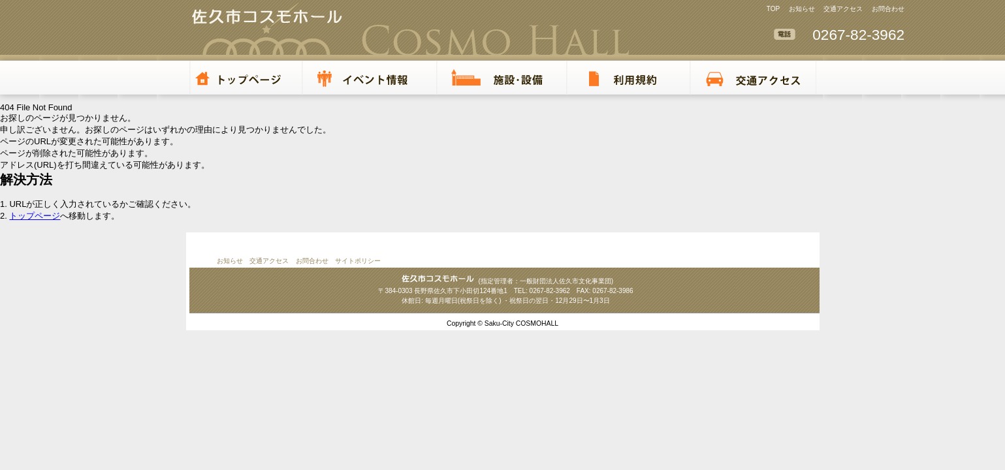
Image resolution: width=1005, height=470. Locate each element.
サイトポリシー (358, 260)
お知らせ (802, 8)
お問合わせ (888, 8)
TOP (773, 8)
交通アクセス (843, 8)
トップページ (34, 216)
